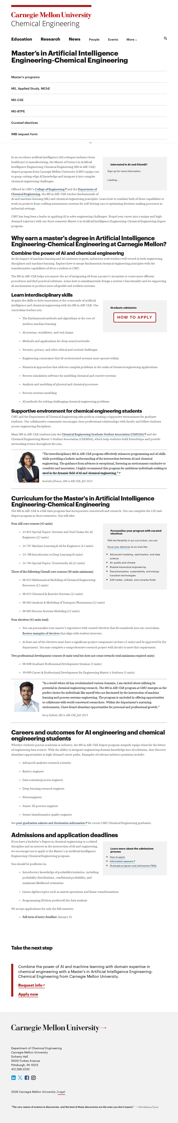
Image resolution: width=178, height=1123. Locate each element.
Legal (61, 1092)
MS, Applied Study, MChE (30, 88)
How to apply (135, 317)
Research (50, 39)
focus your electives (118, 546)
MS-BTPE (18, 111)
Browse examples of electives (41, 633)
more (130, 39)
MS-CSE (17, 99)
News (74, 39)
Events (113, 39)
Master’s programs (25, 77)
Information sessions (122, 861)
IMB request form (24, 134)
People (94, 39)
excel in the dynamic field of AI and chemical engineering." (81, 473)
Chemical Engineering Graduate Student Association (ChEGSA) (104, 435)
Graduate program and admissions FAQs (133, 865)
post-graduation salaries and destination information (51, 823)
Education (21, 39)
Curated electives (24, 122)
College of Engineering (51, 190)
